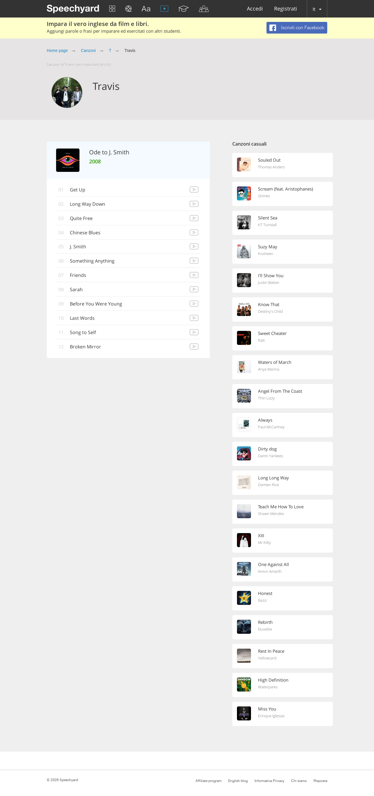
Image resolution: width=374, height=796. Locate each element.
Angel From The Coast (280, 391)
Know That (268, 304)
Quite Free (81, 218)
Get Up (77, 189)
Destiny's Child (270, 311)
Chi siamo (299, 781)
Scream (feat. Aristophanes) (285, 189)
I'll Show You (270, 275)
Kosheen (265, 253)
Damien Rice (268, 484)
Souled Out (269, 160)
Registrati (285, 9)
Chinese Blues (85, 232)
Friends (78, 275)
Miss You (267, 709)
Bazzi (262, 600)
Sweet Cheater (272, 333)
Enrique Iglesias (271, 715)
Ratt (261, 340)
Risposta (320, 781)
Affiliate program (208, 781)
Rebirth (265, 622)
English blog (238, 781)
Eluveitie (265, 629)
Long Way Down (87, 204)
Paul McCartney (271, 427)
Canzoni (88, 50)
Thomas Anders (271, 167)
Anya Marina (268, 369)
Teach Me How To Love (281, 506)
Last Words (82, 318)
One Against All (273, 564)
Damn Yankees (270, 455)
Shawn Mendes (271, 513)
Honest (265, 593)
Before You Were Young (96, 304)
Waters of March (274, 362)
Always (265, 420)
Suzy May (267, 246)
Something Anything (92, 261)
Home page (57, 50)
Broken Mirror (85, 347)
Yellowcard (267, 658)
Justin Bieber (268, 282)
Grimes (264, 195)
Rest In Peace (271, 651)
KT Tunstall (267, 224)
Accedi (255, 9)
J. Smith (78, 247)
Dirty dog (267, 449)
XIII (261, 535)
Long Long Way (273, 478)
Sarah (76, 290)
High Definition (273, 680)
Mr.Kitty (264, 542)
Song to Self (83, 332)
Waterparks (268, 686)
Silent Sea (267, 218)
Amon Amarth (270, 571)
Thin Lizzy (266, 398)
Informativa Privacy (269, 781)
